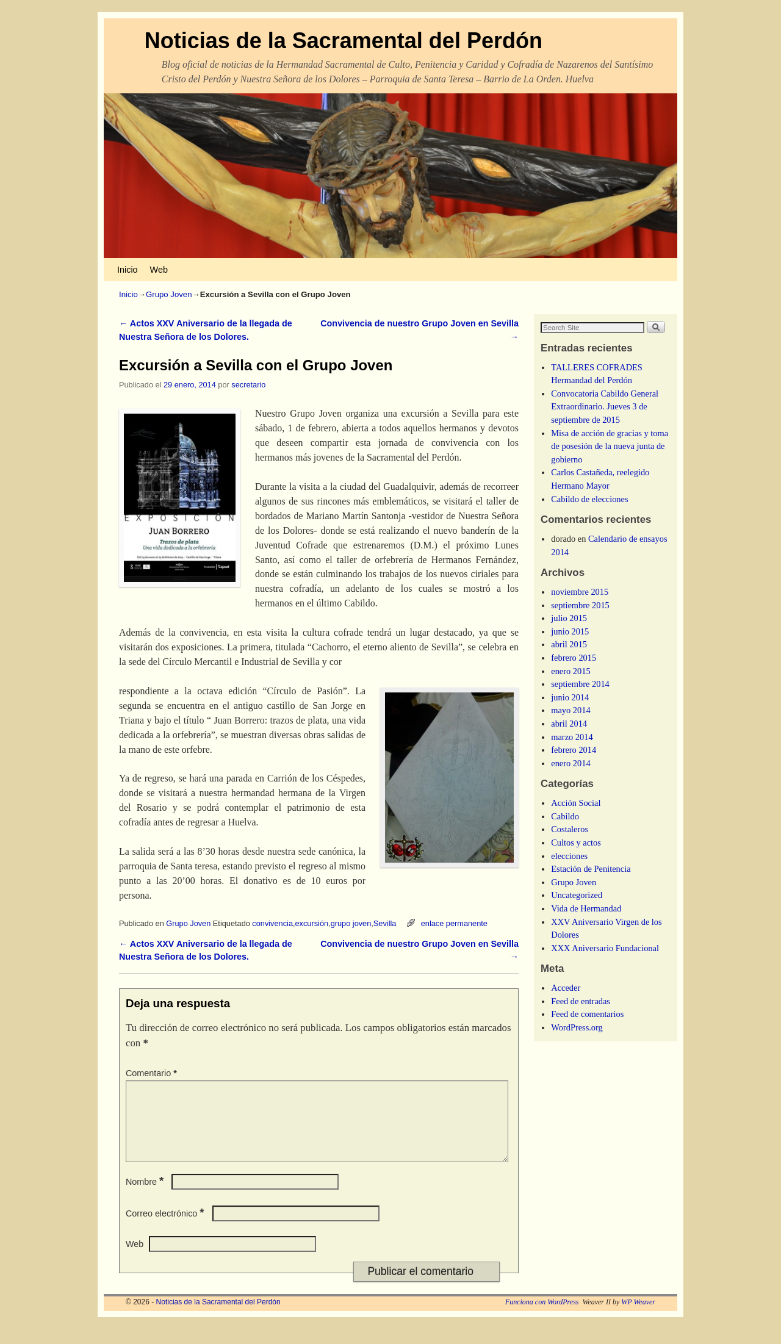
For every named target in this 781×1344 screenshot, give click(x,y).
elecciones (569, 856)
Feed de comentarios (587, 1014)
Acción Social (575, 803)
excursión (312, 923)
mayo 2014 (570, 710)
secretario (248, 384)
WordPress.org (577, 1027)
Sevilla (385, 923)
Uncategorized (576, 895)
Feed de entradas (580, 1001)
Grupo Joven (169, 294)
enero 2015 (570, 671)
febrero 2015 (573, 658)
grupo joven (351, 923)
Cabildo (565, 816)
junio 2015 (570, 631)
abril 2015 (569, 644)
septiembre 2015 (580, 605)
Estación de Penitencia (590, 869)
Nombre (146, 1196)
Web (159, 270)
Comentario (152, 1073)
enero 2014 (570, 763)
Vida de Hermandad (586, 908)
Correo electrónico (166, 1228)
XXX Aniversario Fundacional (605, 948)
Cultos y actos (576, 842)
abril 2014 (569, 723)
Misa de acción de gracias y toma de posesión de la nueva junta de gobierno (609, 446)
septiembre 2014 (580, 684)
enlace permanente (454, 923)
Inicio (127, 270)
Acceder (565, 988)
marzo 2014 (571, 737)
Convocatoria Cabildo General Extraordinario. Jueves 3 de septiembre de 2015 (604, 407)
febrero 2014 (573, 750)
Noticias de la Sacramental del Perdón (343, 40)
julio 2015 (569, 618)
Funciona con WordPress (542, 1316)
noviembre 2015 (579, 592)
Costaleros (569, 829)
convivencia (272, 923)
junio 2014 (570, 697)
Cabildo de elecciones (589, 499)
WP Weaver (638, 1316)
